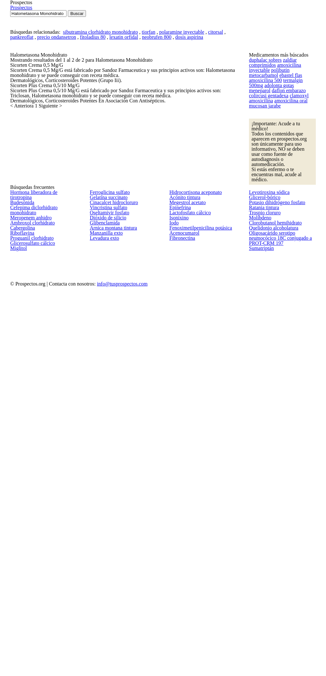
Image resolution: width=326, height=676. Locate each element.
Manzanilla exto (104, 539)
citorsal (201, 107)
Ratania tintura (262, 469)
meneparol (287, 197)
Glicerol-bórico (262, 441)
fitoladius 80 (90, 115)
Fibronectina (180, 553)
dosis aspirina (175, 115)
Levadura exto (103, 553)
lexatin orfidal (117, 115)
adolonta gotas (262, 197)
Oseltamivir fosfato (107, 483)
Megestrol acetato (185, 455)
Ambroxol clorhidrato (29, 496)
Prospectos (295, 25)
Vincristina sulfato (106, 469)
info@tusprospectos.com (204, 643)
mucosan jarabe (263, 226)
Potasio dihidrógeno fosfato (274, 455)
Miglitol (16, 567)
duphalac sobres (264, 159)
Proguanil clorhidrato (29, 539)
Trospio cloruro (263, 483)
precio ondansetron (58, 115)
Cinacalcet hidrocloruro (111, 455)
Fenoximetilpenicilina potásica (196, 525)
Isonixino (177, 497)
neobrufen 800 (146, 115)
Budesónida (21, 441)
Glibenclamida (103, 511)
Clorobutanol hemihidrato (272, 511)
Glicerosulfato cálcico (29, 553)
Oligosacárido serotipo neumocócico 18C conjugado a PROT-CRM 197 (282, 553)
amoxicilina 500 (263, 188)
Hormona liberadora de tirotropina (42, 426)
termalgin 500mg (293, 188)
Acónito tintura (182, 441)
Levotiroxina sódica (266, 426)
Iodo (173, 511)
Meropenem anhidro (29, 482)
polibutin (257, 178)
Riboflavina (20, 525)
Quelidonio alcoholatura (271, 525)
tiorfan (141, 107)
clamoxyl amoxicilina (267, 217)
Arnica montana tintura (110, 525)
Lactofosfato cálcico (187, 483)
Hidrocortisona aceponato (193, 426)
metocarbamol (279, 178)
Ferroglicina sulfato (107, 426)
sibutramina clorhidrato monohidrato (98, 107)
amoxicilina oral (301, 217)
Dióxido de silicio (105, 497)
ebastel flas (304, 178)
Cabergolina (21, 510)
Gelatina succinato (106, 441)
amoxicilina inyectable (294, 168)
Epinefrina (178, 469)
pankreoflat (26, 115)
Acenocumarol (182, 539)
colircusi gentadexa (285, 207)
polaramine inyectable (171, 107)
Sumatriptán (260, 581)
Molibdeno (259, 497)
